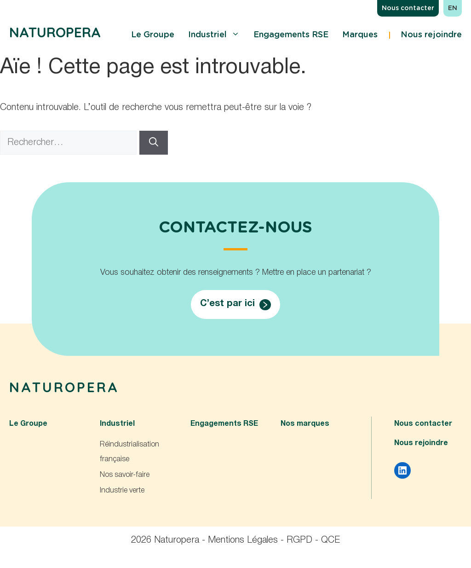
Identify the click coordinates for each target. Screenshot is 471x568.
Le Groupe (152, 35)
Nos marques (305, 424)
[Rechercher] (153, 143)
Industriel (214, 35)
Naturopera (55, 32)
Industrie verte (122, 490)
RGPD (299, 540)
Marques (360, 35)
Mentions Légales (243, 540)
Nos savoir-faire (124, 475)
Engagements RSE (290, 35)
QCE (330, 540)
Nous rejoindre (431, 35)
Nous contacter (408, 8)
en (452, 8)
